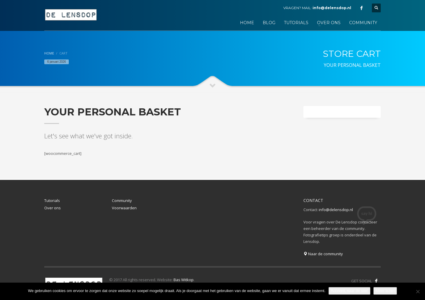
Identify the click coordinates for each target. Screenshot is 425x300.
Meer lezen (385, 291)
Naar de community (323, 253)
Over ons (52, 208)
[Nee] (418, 291)
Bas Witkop (184, 279)
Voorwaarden (124, 208)
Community (122, 200)
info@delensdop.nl (332, 8)
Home (49, 53)
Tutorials (52, 200)
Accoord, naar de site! (349, 291)
